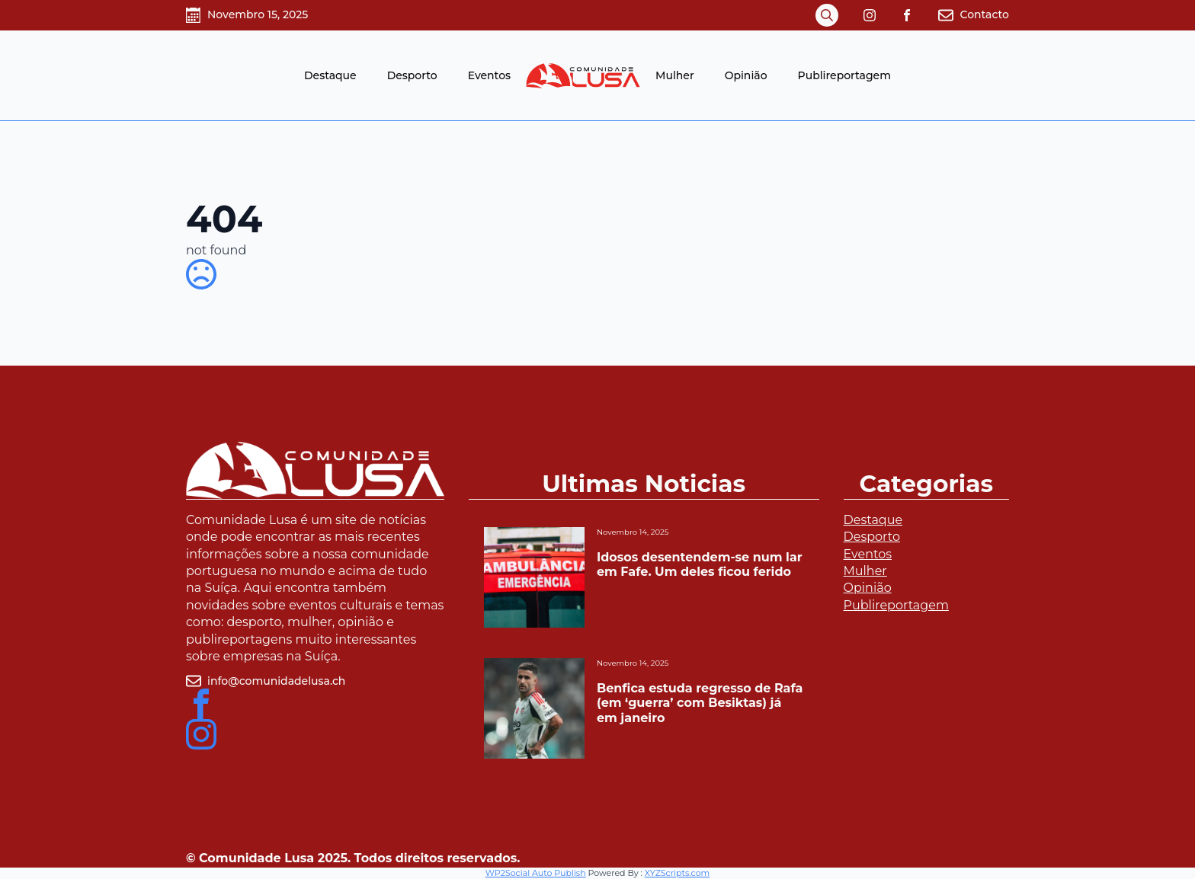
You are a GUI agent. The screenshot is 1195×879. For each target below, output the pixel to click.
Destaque (330, 75)
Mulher (674, 75)
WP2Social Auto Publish (535, 873)
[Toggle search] (826, 15)
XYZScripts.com (677, 873)
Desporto (412, 75)
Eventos (489, 75)
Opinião (746, 75)
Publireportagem (844, 75)
